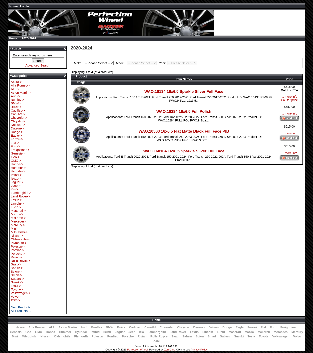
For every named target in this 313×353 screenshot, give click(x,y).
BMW (109, 327)
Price (289, 79)
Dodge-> (17, 132)
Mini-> (15, 228)
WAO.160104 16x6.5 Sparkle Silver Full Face (183, 151)
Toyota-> (17, 289)
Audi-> (15, 96)
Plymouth (81, 336)
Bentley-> (17, 99)
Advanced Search (37, 65)
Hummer (65, 332)
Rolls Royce (158, 336)
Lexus (194, 332)
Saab (175, 336)
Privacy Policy (199, 349)
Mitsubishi (29, 336)
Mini (15, 336)
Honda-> (17, 164)
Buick (121, 327)
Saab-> (16, 264)
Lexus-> (16, 200)
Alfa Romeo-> (20, 85)
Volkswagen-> (21, 293)
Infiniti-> (16, 175)
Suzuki (239, 336)
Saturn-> (17, 268)
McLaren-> (18, 218)
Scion (200, 336)
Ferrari (252, 327)
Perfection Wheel (137, 349)
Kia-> (14, 189)
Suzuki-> (17, 282)
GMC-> (16, 160)
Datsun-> (17, 128)
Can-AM (150, 327)
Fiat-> (15, 142)
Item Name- (184, 79)
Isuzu (107, 332)
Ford (273, 327)
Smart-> (16, 275)
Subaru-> (17, 278)
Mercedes (281, 332)
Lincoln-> (17, 203)
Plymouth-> (19, 243)
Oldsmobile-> (20, 239)
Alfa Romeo (36, 327)
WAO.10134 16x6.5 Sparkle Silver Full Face (183, 91)
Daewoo (199, 327)
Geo (28, 332)
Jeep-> (16, 185)
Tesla (251, 336)
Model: (137, 63)
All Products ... (21, 311)
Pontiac (112, 336)
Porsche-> (18, 253)
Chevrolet (167, 327)
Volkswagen (280, 336)
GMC (38, 332)
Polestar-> (18, 246)
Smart (212, 336)
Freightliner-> (20, 150)
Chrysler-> (18, 121)
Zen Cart (169, 349)
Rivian (142, 336)
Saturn (187, 336)
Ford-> (15, 146)
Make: (94, 63)
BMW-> (16, 103)
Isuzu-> (16, 178)
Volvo (297, 336)
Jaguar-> (17, 182)
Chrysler (183, 327)
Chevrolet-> (19, 117)
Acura (20, 327)
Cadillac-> (18, 110)
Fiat (263, 327)
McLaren (264, 332)
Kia (141, 332)
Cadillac (135, 327)
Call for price (289, 100)
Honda (50, 332)
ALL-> (15, 89)
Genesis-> (18, 153)
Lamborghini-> (21, 192)
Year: (178, 63)
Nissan (45, 336)
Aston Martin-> (21, 92)
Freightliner (288, 327)
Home (13, 6)
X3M (156, 340)
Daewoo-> (18, 125)
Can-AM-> (18, 114)
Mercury (297, 332)
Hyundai (81, 332)
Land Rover (178, 332)
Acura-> (16, 82)
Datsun (213, 327)
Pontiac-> (17, 250)
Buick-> (16, 107)
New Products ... (22, 307)
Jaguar (120, 332)
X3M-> (15, 300)
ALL (52, 327)
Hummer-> (18, 167)
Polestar (97, 336)
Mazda (249, 332)
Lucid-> (16, 207)
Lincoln (207, 332)
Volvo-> (16, 296)
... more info (289, 96)
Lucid (221, 332)
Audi (84, 327)
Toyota (263, 336)
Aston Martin (68, 327)
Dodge (227, 327)
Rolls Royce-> (21, 260)
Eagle (240, 327)
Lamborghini (157, 332)
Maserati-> (18, 210)
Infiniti (95, 332)
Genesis (15, 332)
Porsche (128, 336)
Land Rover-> (20, 196)
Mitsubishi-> (19, 232)
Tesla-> (16, 286)
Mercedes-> (19, 221)
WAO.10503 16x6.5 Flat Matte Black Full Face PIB (184, 131)
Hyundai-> (18, 171)
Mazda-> (17, 214)
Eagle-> (16, 135)
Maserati (235, 332)
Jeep (132, 332)
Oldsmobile (62, 336)
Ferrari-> (17, 139)
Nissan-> (17, 235)
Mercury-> (18, 225)
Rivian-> (17, 257)
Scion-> (16, 271)
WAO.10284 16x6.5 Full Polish (183, 111)
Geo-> (15, 157)
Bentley (96, 327)
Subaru (225, 336)
